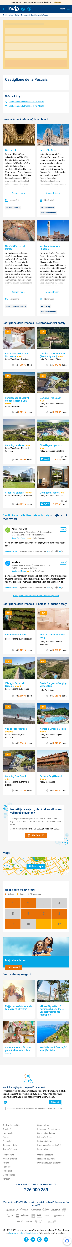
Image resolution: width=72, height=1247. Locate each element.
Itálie (17, 15)
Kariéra (6, 1163)
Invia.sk (12, 1233)
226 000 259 (36, 1189)
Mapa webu (42, 1149)
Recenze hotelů (10, 1145)
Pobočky (7, 1167)
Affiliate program (10, 1159)
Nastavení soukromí (46, 1159)
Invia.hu (20, 1233)
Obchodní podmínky (46, 1133)
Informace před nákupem (48, 1129)
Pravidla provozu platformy (49, 1163)
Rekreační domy (10, 1149)
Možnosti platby (44, 1141)
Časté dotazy (43, 1125)
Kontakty (6, 1179)
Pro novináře (8, 1155)
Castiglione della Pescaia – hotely (26, 515)
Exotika (6, 1137)
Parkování (7, 1141)
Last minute (8, 1133)
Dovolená (10, 15)
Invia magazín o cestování (48, 1145)
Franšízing (7, 1171)
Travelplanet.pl (31, 1233)
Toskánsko (25, 15)
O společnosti (9, 1175)
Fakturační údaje (44, 1137)
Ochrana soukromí (45, 1155)
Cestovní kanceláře (11, 1125)
